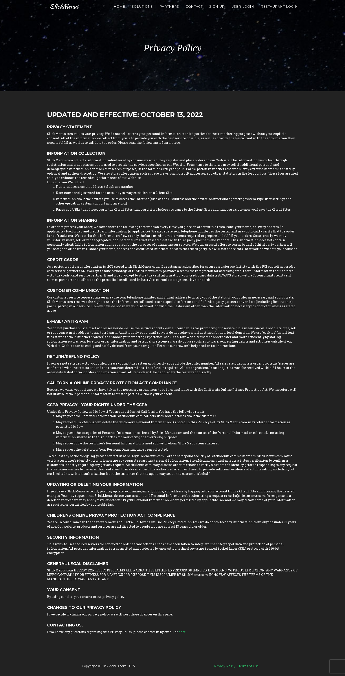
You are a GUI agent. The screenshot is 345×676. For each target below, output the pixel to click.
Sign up (217, 11)
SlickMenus (65, 11)
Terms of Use (249, 666)
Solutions (142, 11)
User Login (242, 11)
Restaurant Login (279, 11)
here (182, 632)
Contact (194, 11)
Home (119, 11)
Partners (169, 11)
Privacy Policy (224, 666)
